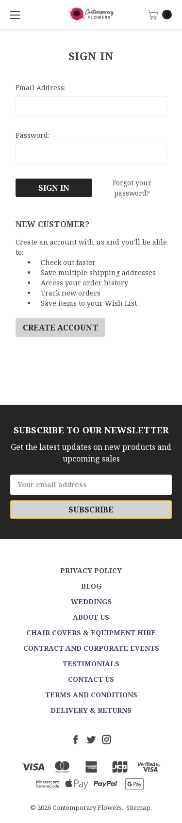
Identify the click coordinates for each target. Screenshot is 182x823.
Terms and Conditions (91, 694)
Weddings (91, 601)
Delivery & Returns (91, 710)
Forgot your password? (132, 188)
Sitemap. (139, 807)
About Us (91, 617)
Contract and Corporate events (91, 648)
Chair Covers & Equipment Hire (91, 632)
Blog (91, 586)
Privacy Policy (91, 570)
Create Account (60, 327)
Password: (33, 135)
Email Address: (41, 87)
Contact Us (91, 679)
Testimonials (91, 663)
